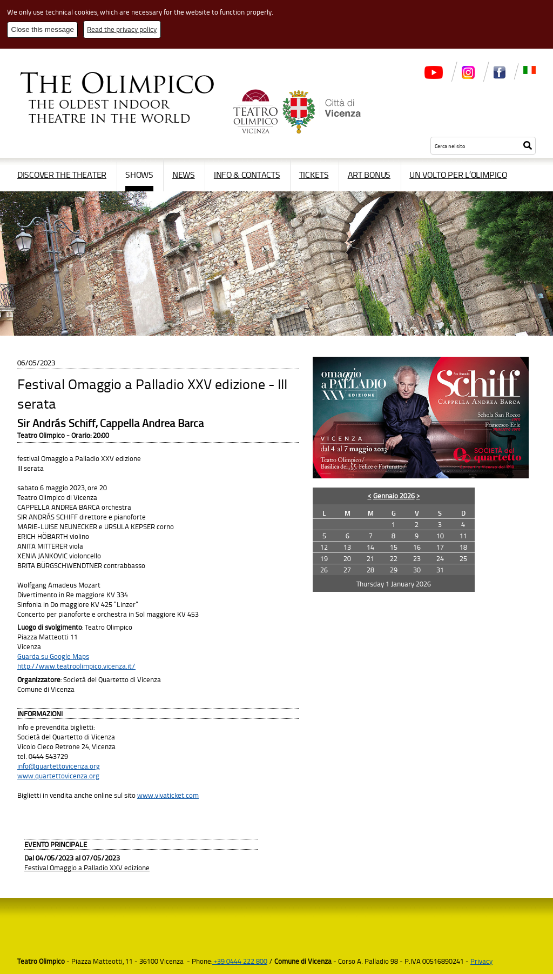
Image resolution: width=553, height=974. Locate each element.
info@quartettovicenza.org (58, 766)
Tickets (314, 175)
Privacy (481, 961)
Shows (139, 175)
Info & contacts (247, 175)
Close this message (42, 29)
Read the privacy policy (122, 29)
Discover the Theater (61, 175)
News (183, 175)
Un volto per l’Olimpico (458, 175)
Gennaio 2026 (394, 496)
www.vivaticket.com (168, 795)
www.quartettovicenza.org (58, 775)
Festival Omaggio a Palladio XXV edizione (87, 867)
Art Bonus (369, 175)
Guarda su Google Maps (53, 656)
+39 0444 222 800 (239, 961)
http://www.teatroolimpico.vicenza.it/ (76, 666)
